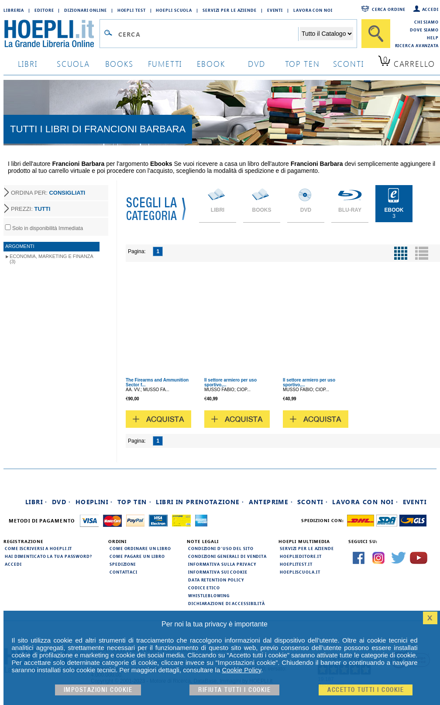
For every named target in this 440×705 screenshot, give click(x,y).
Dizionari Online (85, 10)
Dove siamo (424, 29)
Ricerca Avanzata (417, 45)
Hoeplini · (94, 502)
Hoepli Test (131, 10)
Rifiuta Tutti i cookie (234, 690)
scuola (73, 63)
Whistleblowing (209, 595)
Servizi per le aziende (230, 10)
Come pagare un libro (137, 556)
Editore (44, 10)
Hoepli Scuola (174, 10)
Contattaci (124, 571)
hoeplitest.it (296, 564)
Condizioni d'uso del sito (221, 548)
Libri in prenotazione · (200, 502)
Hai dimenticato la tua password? (48, 556)
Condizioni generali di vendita (227, 556)
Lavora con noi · (365, 502)
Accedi (430, 9)
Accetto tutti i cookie (365, 690)
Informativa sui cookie (218, 571)
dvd (256, 63)
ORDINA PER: (48, 192)
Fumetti (165, 63)
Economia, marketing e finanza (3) (51, 259)
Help (433, 37)
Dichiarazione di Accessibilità (226, 603)
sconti (348, 63)
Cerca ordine (389, 9)
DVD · (61, 502)
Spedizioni (123, 564)
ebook (211, 63)
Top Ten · (134, 502)
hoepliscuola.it (300, 571)
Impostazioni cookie (98, 690)
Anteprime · (271, 502)
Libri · (36, 502)
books (119, 63)
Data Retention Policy (216, 579)
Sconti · (312, 502)
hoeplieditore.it (300, 556)
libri (28, 63)
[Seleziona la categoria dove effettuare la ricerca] (326, 33)
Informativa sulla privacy (222, 564)
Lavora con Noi (313, 10)
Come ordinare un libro (140, 548)
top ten (302, 63)
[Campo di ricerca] (208, 34)
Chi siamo (426, 21)
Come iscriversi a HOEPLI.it (38, 548)
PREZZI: (30, 209)
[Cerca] (375, 33)
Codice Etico (204, 587)
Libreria (13, 10)
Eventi (275, 10)
